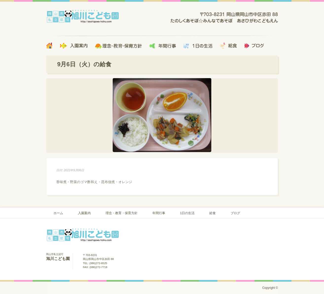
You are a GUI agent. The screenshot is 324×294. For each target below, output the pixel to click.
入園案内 (84, 213)
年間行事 (158, 213)
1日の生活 (187, 213)
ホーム (58, 213)
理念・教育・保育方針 (122, 213)
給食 (212, 213)
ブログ (235, 213)
